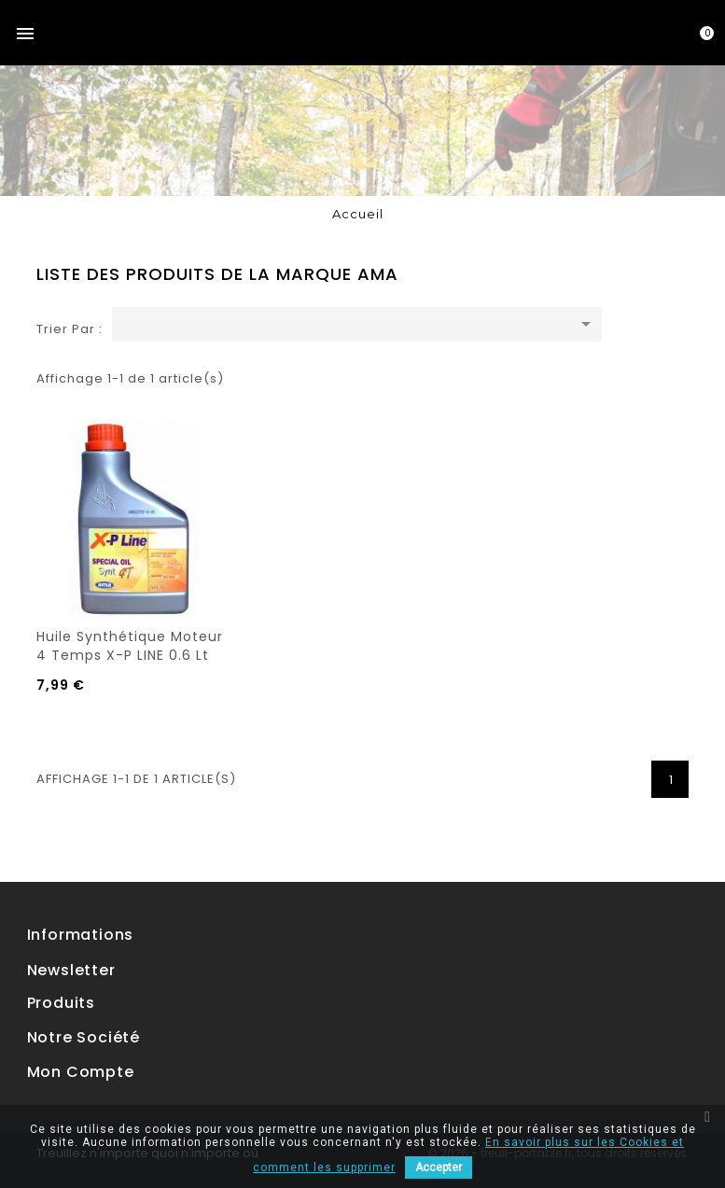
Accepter (438, 1167)
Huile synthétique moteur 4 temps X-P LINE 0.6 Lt (129, 645)
